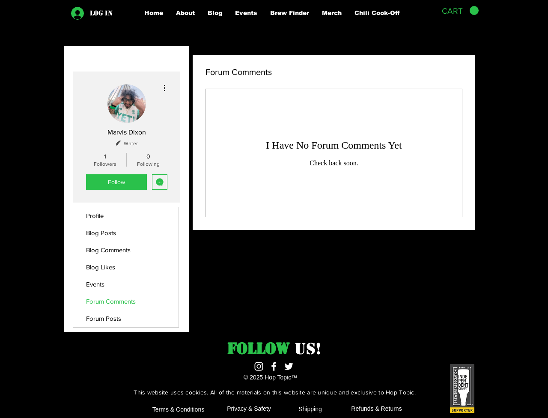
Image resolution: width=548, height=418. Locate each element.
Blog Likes (100, 267)
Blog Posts (101, 232)
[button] (185, 13)
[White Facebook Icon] (274, 366)
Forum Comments (111, 301)
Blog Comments (108, 250)
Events (95, 284)
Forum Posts (103, 318)
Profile (95, 215)
